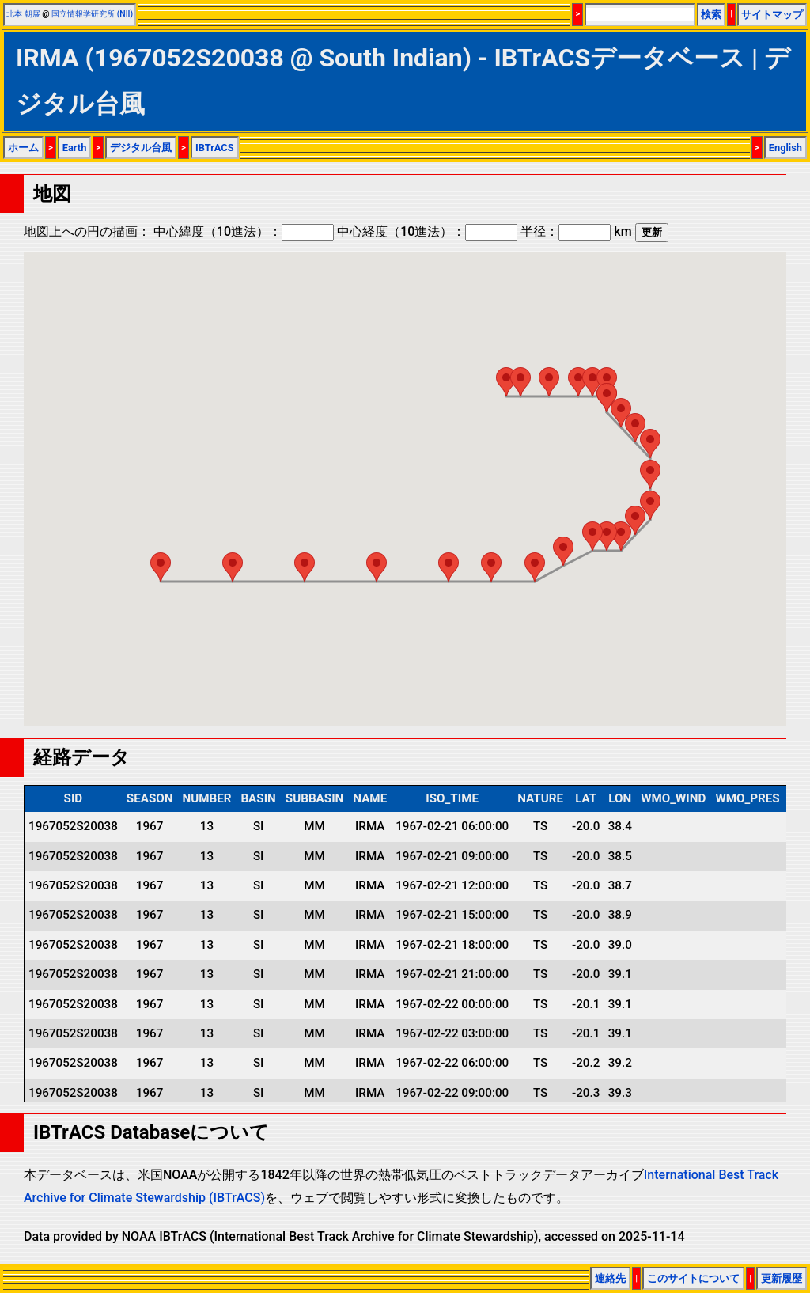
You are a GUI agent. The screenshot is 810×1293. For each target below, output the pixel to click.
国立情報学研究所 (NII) (92, 14)
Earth (74, 148)
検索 (711, 15)
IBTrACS (214, 148)
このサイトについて (693, 1278)
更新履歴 (781, 1278)
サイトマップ (772, 15)
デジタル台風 (141, 148)
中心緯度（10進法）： (243, 231)
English (785, 148)
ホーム (23, 148)
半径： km (575, 231)
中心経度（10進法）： (427, 231)
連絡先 (610, 1278)
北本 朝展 (23, 14)
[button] (506, 381)
